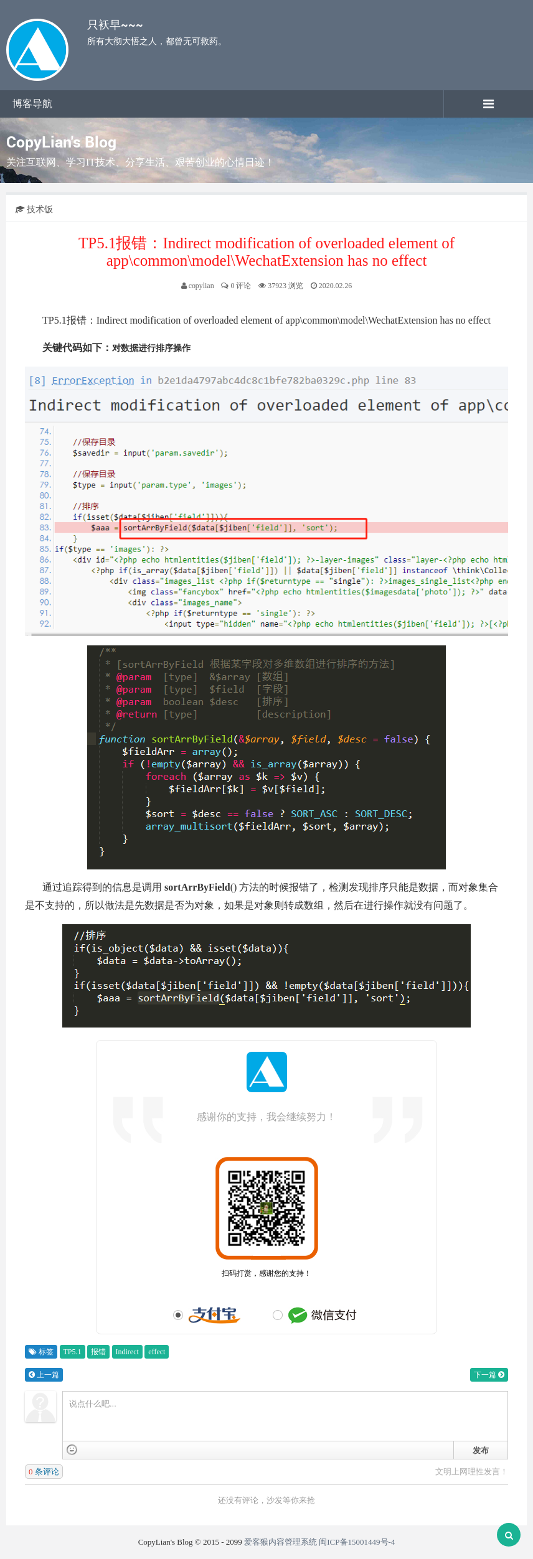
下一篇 (489, 1374)
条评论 (44, 1471)
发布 (481, 1450)
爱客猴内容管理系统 (280, 1542)
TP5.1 (73, 1351)
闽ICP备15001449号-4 (357, 1542)
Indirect (127, 1351)
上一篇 (44, 1374)
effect (156, 1351)
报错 (98, 1351)
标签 (41, 1351)
